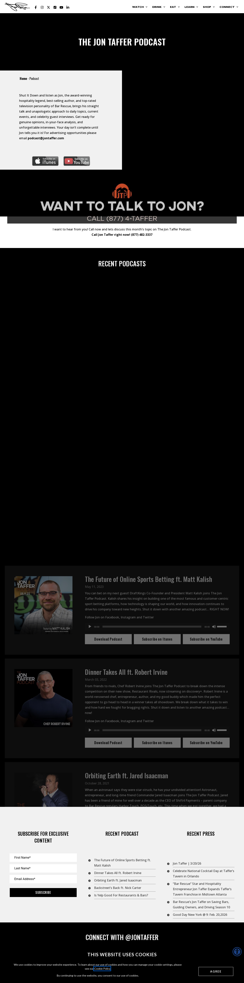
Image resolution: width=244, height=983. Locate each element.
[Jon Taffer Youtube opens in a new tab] (61, 7)
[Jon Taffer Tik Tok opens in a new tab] (55, 7)
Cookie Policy (102, 968)
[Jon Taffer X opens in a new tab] (48, 7)
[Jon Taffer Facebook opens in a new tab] (36, 7)
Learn (191, 7)
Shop (209, 7)
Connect (229, 7)
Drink (158, 7)
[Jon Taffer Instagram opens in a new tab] (42, 7)
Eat (175, 7)
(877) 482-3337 (141, 247)
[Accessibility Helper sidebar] (237, 951)
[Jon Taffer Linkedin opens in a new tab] (68, 7)
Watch (139, 7)
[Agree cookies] (215, 971)
